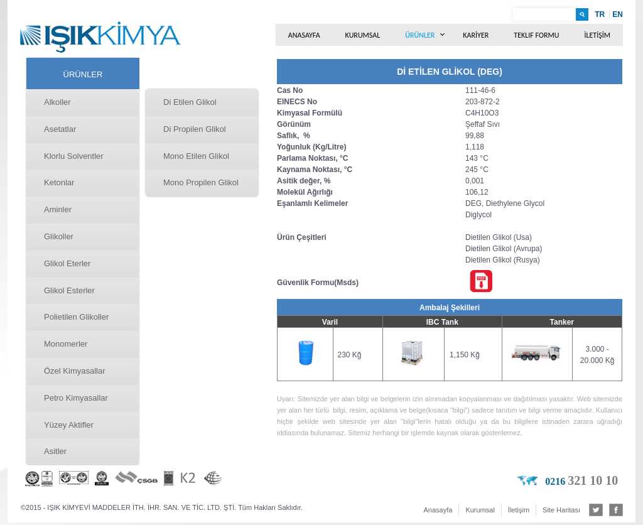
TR (600, 14)
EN (617, 14)
